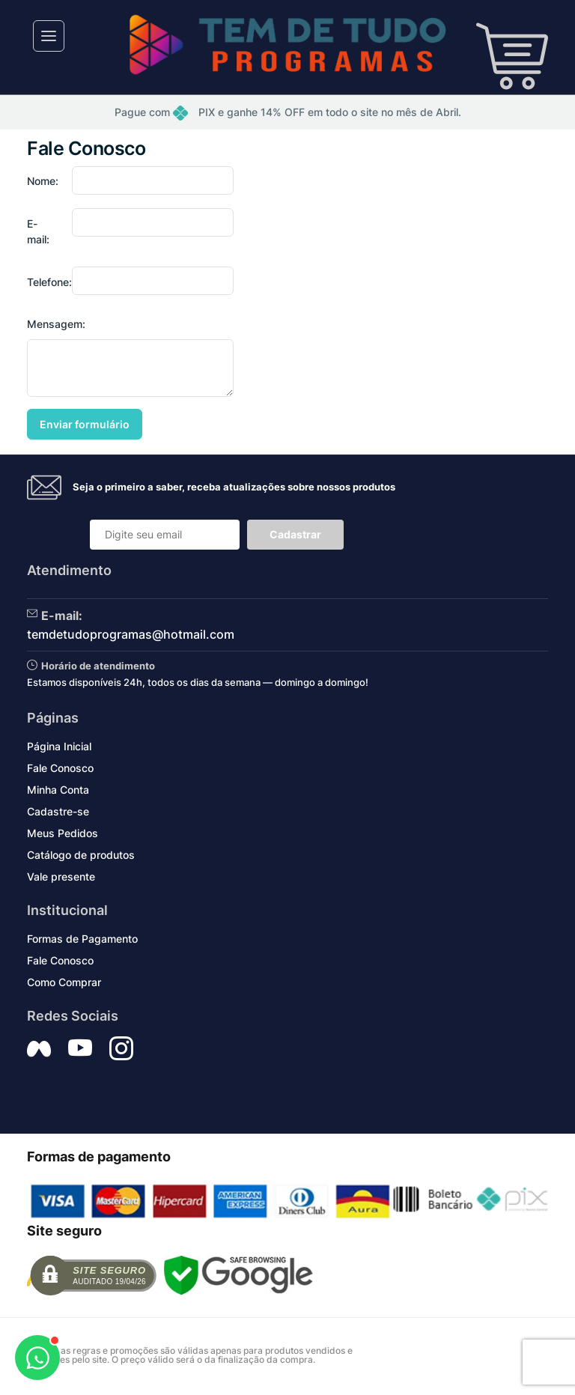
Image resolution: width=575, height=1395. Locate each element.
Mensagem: (56, 323)
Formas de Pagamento (82, 938)
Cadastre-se (58, 811)
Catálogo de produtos (81, 854)
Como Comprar (64, 982)
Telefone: (45, 282)
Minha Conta (58, 789)
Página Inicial (59, 746)
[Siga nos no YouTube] (80, 1048)
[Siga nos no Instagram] (121, 1048)
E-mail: (38, 231)
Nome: (42, 180)
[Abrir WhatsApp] (37, 1357)
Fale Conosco (60, 768)
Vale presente (61, 876)
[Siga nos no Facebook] (39, 1048)
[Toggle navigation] (48, 36)
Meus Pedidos (62, 833)
